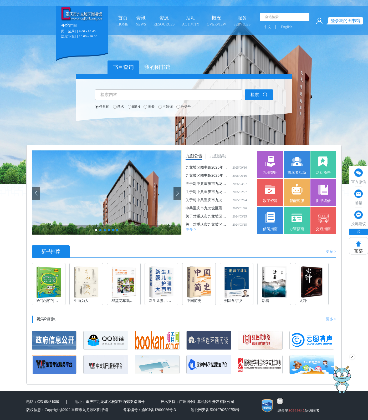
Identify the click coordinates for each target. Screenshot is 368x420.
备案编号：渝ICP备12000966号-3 (149, 410)
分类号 (186, 107)
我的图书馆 (157, 67)
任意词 (104, 107)
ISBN (136, 107)
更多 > (191, 229)
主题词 (167, 107)
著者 (151, 107)
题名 (120, 107)
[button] (177, 193)
